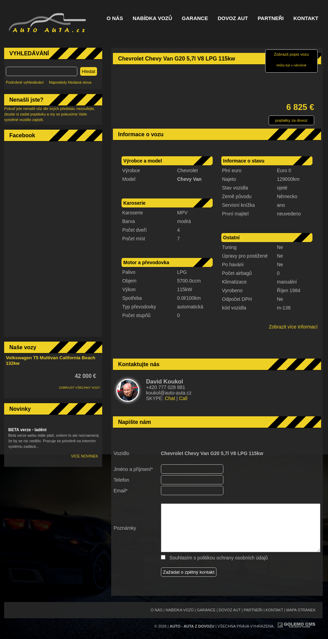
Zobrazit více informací (293, 327)
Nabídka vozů (152, 18)
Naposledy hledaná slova (70, 82)
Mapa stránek (301, 610)
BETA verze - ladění (27, 429)
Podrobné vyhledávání (25, 82)
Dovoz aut (233, 18)
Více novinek (84, 456)
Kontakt (305, 18)
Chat (170, 398)
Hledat (88, 71)
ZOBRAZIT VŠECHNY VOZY (79, 387)
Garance (195, 18)
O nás (115, 18)
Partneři (271, 18)
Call (183, 398)
